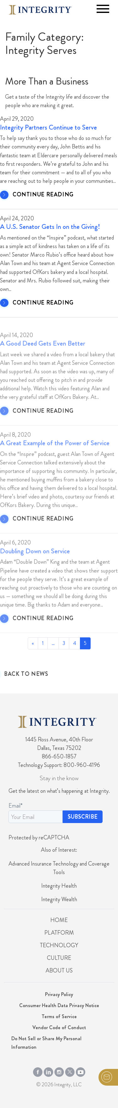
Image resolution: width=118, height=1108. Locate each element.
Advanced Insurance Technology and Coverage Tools (59, 868)
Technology (59, 945)
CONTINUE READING (43, 194)
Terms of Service (59, 1016)
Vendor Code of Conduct (59, 1027)
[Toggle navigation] (103, 9)
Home (59, 920)
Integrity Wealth (59, 899)
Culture (59, 958)
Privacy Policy (59, 994)
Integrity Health (59, 886)
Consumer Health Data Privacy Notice (59, 1005)
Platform (59, 933)
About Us (59, 970)
